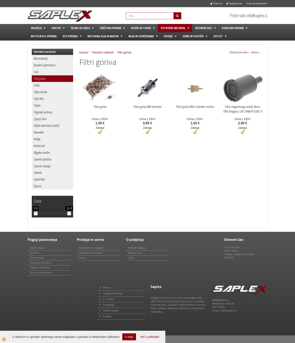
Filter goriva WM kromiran (148, 106)
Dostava (34, 252)
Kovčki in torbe (141, 28)
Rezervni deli (203, 28)
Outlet (218, 36)
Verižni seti (39, 146)
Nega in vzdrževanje (141, 36)
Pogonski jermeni (43, 112)
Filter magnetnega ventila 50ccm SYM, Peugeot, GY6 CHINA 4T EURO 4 (242, 109)
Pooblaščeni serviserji (91, 252)
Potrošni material (173, 28)
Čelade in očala (80, 28)
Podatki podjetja (136, 248)
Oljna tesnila (40, 92)
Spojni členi (40, 119)
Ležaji (37, 85)
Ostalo (37, 105)
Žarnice (37, 186)
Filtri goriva (39, 78)
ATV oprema (70, 36)
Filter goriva (100, 106)
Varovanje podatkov (40, 262)
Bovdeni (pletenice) (45, 65)
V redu (129, 336)
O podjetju (108, 304)
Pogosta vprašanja (40, 267)
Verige (37, 139)
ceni (246, 52)
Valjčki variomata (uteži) (46, 125)
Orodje (168, 36)
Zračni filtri (39, 179)
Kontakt (107, 316)
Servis (82, 257)
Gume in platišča (193, 36)
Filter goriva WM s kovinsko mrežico (195, 106)
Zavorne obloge (42, 166)
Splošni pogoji (110, 310)
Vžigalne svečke (42, 152)
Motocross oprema (44, 36)
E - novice (108, 299)
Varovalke (39, 132)
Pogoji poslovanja (112, 293)
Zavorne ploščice (43, 159)
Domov (83, 52)
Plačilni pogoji (37, 248)
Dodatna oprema (233, 28)
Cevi (36, 72)
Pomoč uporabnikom (41, 272)
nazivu (255, 52)
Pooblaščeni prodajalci (91, 248)
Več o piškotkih (149, 336)
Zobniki (38, 172)
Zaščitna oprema (110, 28)
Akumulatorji (41, 58)
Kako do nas (135, 252)
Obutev (56, 28)
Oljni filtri (39, 98)
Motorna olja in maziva (103, 36)
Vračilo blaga (37, 257)
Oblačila (36, 28)
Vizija (131, 257)
